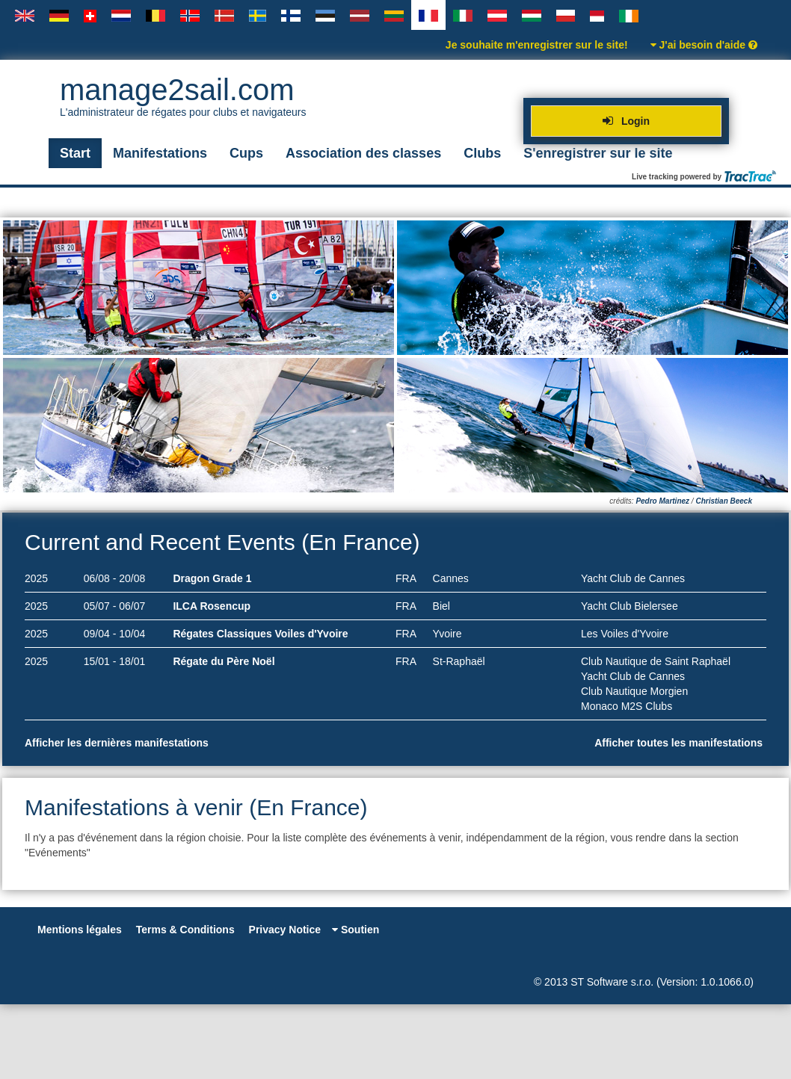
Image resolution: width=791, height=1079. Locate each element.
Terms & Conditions (185, 930)
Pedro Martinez (662, 501)
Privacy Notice (285, 930)
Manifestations (160, 153)
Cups (246, 153)
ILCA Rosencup (211, 606)
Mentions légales (79, 930)
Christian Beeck (723, 501)
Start (75, 153)
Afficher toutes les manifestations (680, 743)
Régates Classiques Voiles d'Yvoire (260, 634)
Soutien (355, 930)
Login (626, 120)
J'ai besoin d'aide (703, 45)
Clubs (482, 153)
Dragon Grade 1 (212, 578)
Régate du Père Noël (223, 661)
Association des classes (363, 153)
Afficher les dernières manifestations (118, 743)
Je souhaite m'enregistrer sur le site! (537, 45)
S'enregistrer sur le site (597, 153)
